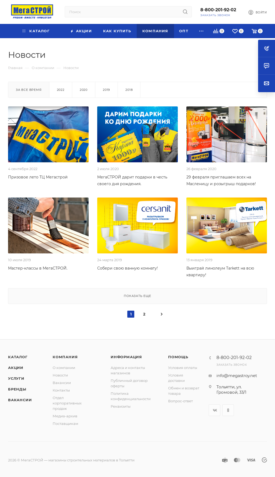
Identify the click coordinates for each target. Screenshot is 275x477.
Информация (126, 357)
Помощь (178, 357)
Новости (60, 375)
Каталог (18, 357)
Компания (65, 357)
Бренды (17, 389)
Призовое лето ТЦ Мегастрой (38, 177)
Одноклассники (228, 410)
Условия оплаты (182, 367)
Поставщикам (65, 423)
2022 (60, 90)
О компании (64, 367)
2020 (84, 90)
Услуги (16, 378)
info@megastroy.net (236, 375)
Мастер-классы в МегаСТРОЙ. (37, 268)
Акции (15, 367)
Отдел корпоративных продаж (67, 403)
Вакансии (20, 400)
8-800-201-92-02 (218, 9)
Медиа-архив (65, 416)
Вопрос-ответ (180, 401)
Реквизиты (121, 406)
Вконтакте (214, 410)
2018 (129, 90)
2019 (106, 90)
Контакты (61, 390)
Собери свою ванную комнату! (127, 268)
